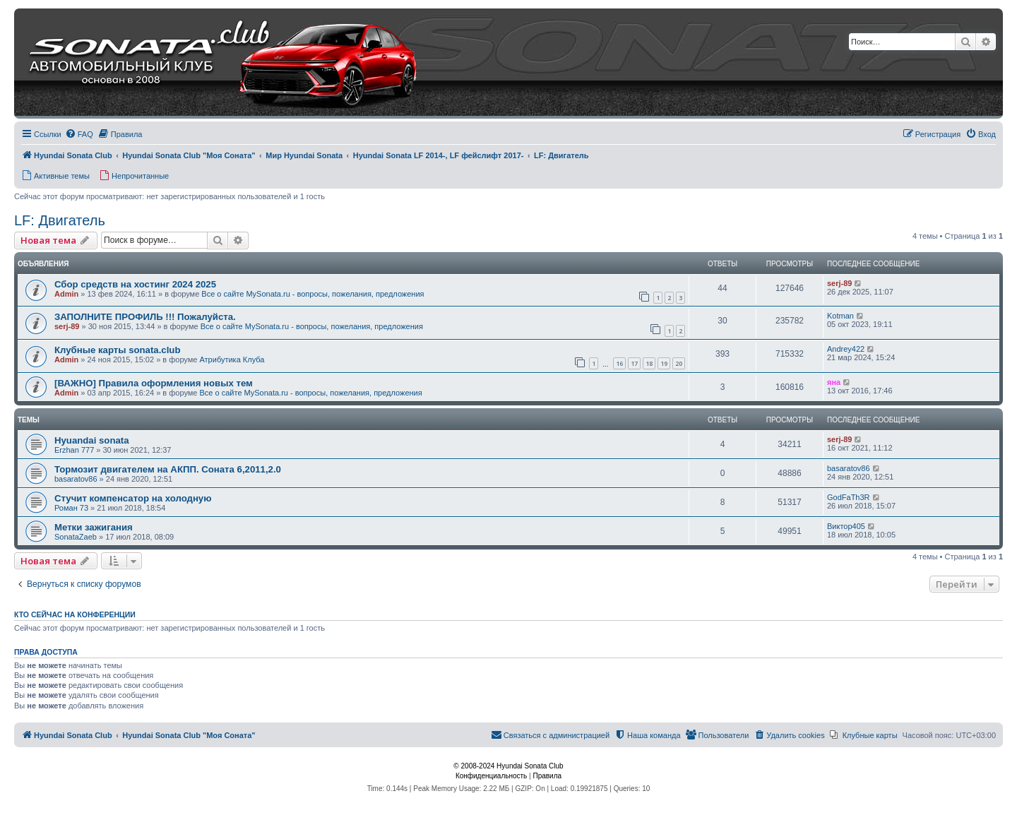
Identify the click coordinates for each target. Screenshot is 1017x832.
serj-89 (839, 283)
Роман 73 (71, 508)
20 (678, 363)
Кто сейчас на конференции (75, 614)
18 (649, 363)
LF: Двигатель (59, 220)
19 (663, 363)
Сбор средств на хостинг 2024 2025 (135, 284)
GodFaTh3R (848, 497)
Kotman (840, 315)
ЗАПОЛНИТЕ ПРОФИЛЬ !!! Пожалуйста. (145, 316)
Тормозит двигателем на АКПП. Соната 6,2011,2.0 (167, 469)
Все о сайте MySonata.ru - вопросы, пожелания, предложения (312, 294)
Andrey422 (845, 349)
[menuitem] (79, 134)
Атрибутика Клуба (231, 359)
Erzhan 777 (74, 450)
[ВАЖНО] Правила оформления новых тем (153, 383)
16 (619, 363)
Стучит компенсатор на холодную (132, 498)
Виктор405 (846, 526)
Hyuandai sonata (91, 440)
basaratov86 (75, 479)
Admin (66, 294)
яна (833, 382)
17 (634, 363)
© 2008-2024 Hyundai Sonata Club (508, 766)
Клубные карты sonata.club (117, 350)
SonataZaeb (75, 537)
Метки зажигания (93, 527)
